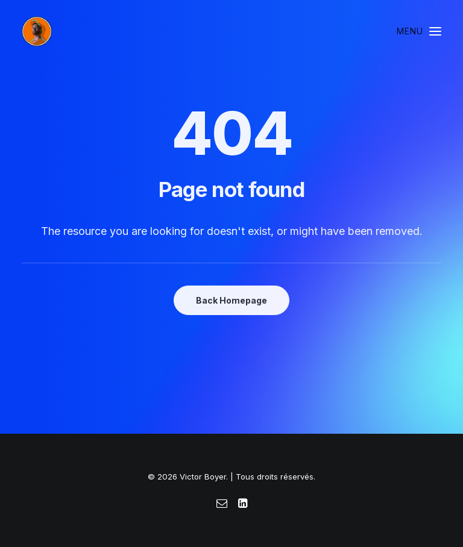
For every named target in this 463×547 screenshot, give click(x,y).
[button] (419, 31)
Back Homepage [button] (231, 300)
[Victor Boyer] (37, 31)
